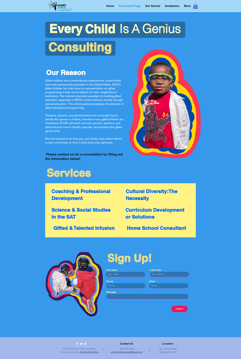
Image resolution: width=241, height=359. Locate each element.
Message (111, 292)
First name (111, 270)
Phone (109, 281)
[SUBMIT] (179, 309)
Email (152, 281)
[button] (195, 6)
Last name (155, 270)
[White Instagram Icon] (85, 343)
